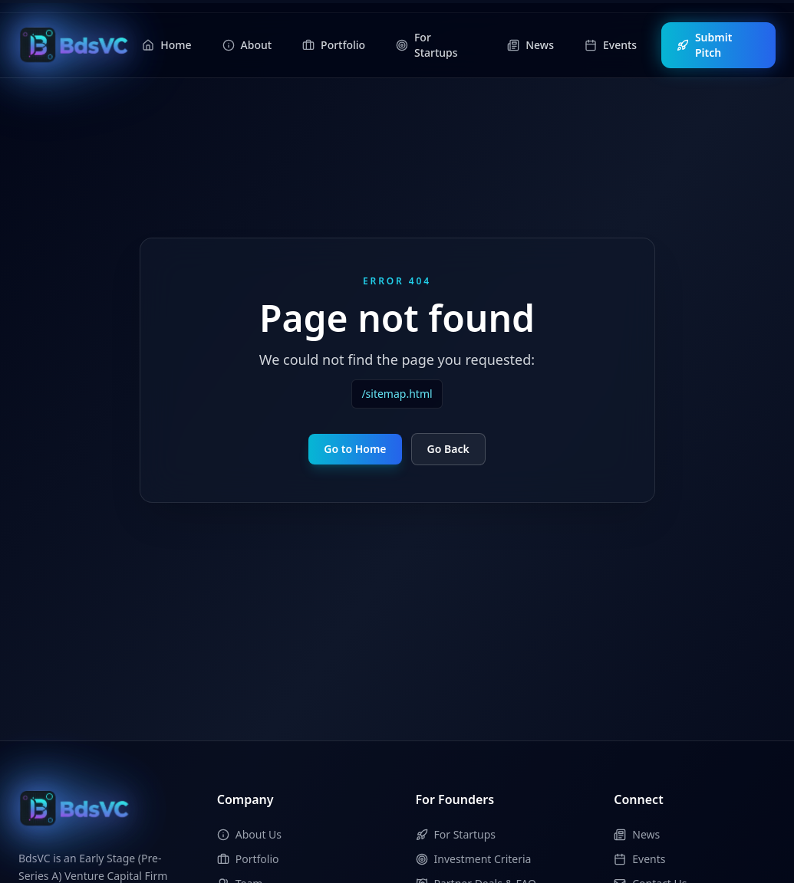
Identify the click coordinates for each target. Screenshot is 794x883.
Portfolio (248, 859)
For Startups (456, 834)
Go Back (448, 449)
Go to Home (355, 449)
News (637, 834)
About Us (249, 834)
